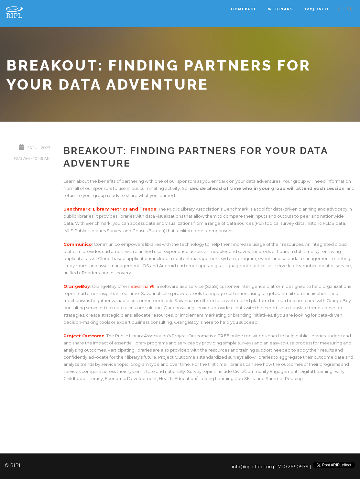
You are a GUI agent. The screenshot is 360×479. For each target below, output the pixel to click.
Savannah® (142, 286)
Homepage (244, 9)
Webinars (280, 9)
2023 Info (316, 9)
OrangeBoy (76, 286)
